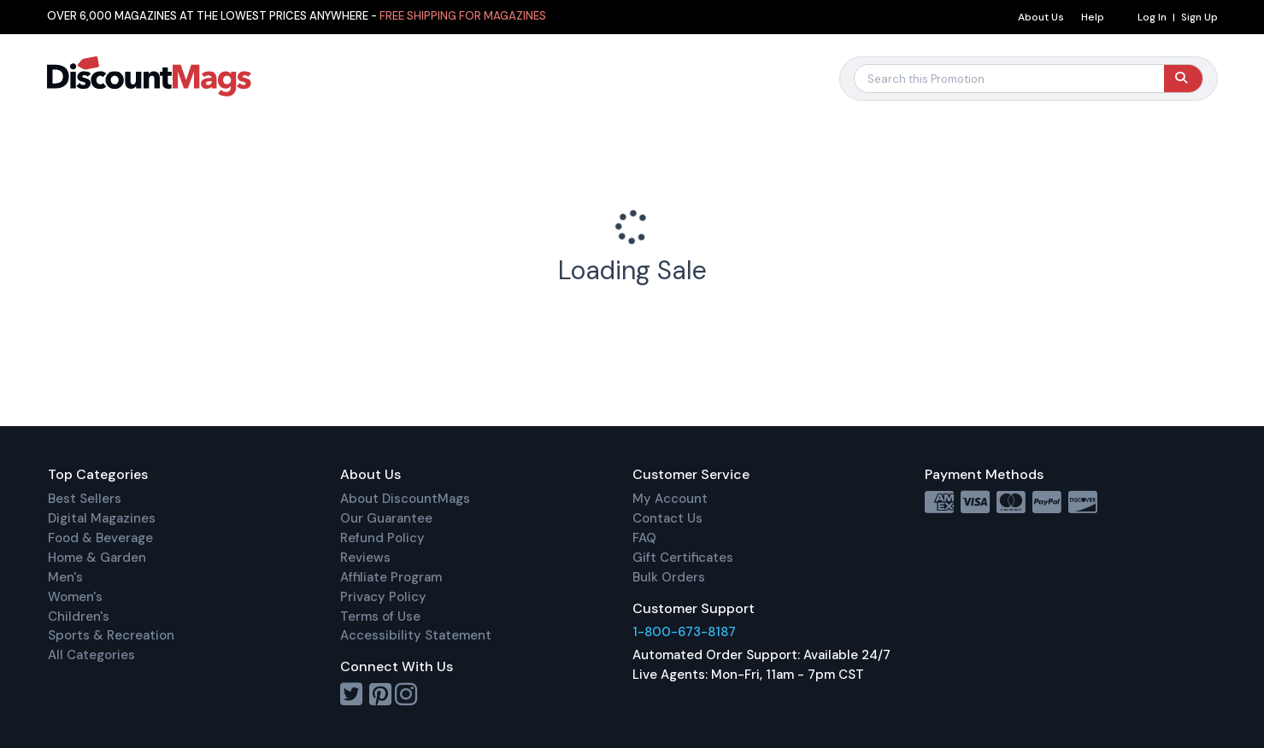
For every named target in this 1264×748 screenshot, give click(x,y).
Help (1092, 17)
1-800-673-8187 (684, 631)
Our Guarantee (386, 518)
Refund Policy (382, 537)
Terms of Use (380, 616)
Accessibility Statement (415, 635)
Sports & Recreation (111, 635)
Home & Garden (97, 557)
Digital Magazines (102, 518)
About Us (1041, 17)
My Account (670, 498)
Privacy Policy (383, 596)
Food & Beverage (100, 537)
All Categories (91, 654)
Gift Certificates (682, 557)
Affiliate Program (391, 577)
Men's (65, 577)
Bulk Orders (668, 577)
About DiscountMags (405, 498)
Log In (1152, 17)
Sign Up (1199, 17)
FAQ (644, 537)
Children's (78, 616)
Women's (75, 596)
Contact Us (667, 518)
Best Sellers (84, 498)
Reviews (365, 557)
